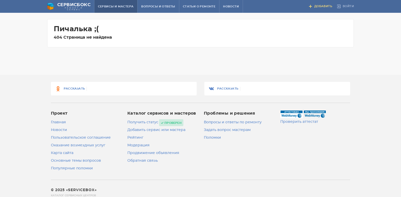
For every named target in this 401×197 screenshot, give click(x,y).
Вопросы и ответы (158, 6)
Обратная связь (142, 160)
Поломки (212, 137)
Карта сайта (62, 153)
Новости (231, 6)
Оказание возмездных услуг (78, 145)
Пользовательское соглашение (81, 137)
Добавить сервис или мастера (156, 130)
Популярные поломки (72, 168)
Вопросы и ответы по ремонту (233, 122)
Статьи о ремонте (199, 6)
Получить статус (142, 122)
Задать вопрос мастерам (227, 130)
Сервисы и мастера (116, 6)
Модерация (138, 145)
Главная (58, 122)
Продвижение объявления (153, 153)
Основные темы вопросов (76, 160)
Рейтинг (135, 137)
